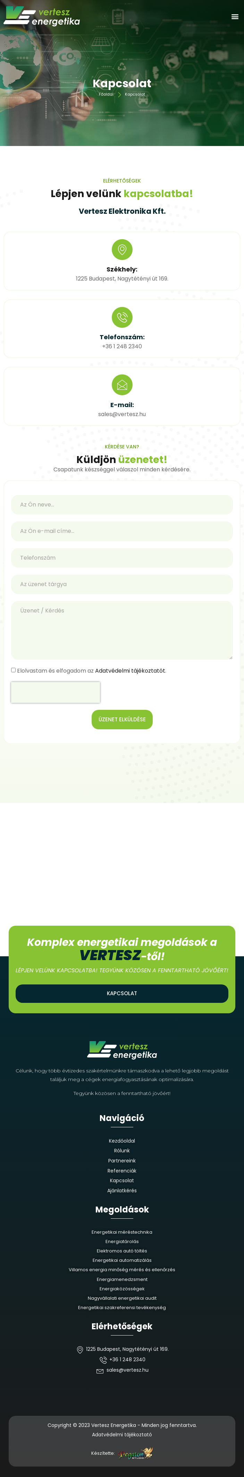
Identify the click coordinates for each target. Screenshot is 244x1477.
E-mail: (122, 404)
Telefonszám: (122, 337)
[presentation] (55, 692)
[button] (235, 16)
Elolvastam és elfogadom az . (91, 671)
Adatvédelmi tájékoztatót (130, 671)
